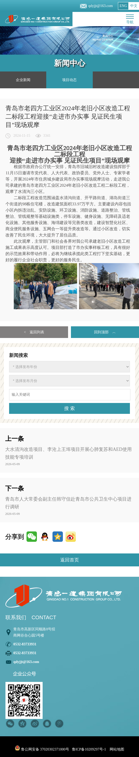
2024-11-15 (21, 136)
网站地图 (117, 749)
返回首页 (69, 560)
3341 (46, 136)
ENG (123, 6)
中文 (133, 6)
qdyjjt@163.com (100, 6)
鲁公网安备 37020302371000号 (42, 749)
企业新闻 (23, 80)
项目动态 (69, 80)
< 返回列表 (34, 332)
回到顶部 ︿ (105, 332)
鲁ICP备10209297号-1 (89, 749)
